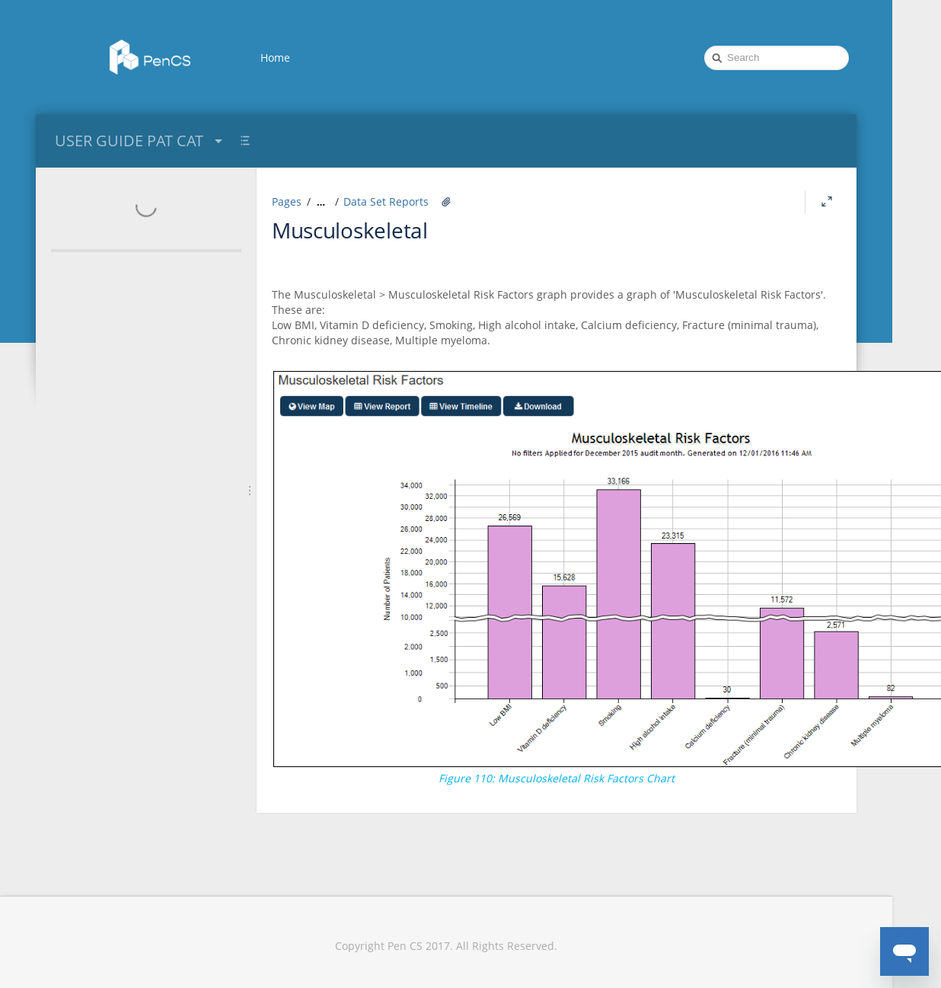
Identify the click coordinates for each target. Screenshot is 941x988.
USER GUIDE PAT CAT (140, 140)
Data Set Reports (386, 201)
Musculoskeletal (350, 230)
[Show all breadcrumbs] (321, 201)
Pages (286, 201)
